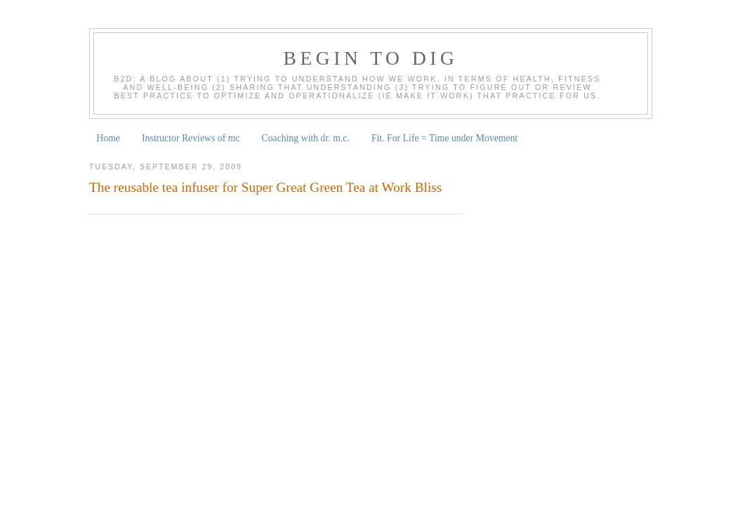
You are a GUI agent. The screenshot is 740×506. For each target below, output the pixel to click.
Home (108, 138)
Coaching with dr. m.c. (306, 138)
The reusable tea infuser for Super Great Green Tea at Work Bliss (265, 187)
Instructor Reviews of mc (191, 138)
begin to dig (371, 58)
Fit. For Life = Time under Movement (444, 138)
